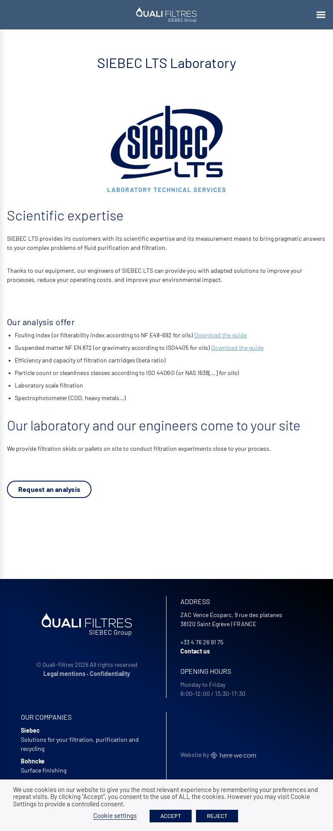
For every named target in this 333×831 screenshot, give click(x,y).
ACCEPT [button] (170, 815)
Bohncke (33, 761)
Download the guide (220, 335)
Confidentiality (110, 673)
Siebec (30, 730)
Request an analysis (49, 489)
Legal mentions (64, 673)
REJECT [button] (217, 815)
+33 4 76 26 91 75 (201, 642)
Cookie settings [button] (115, 815)
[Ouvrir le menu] (321, 15)
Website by (218, 754)
